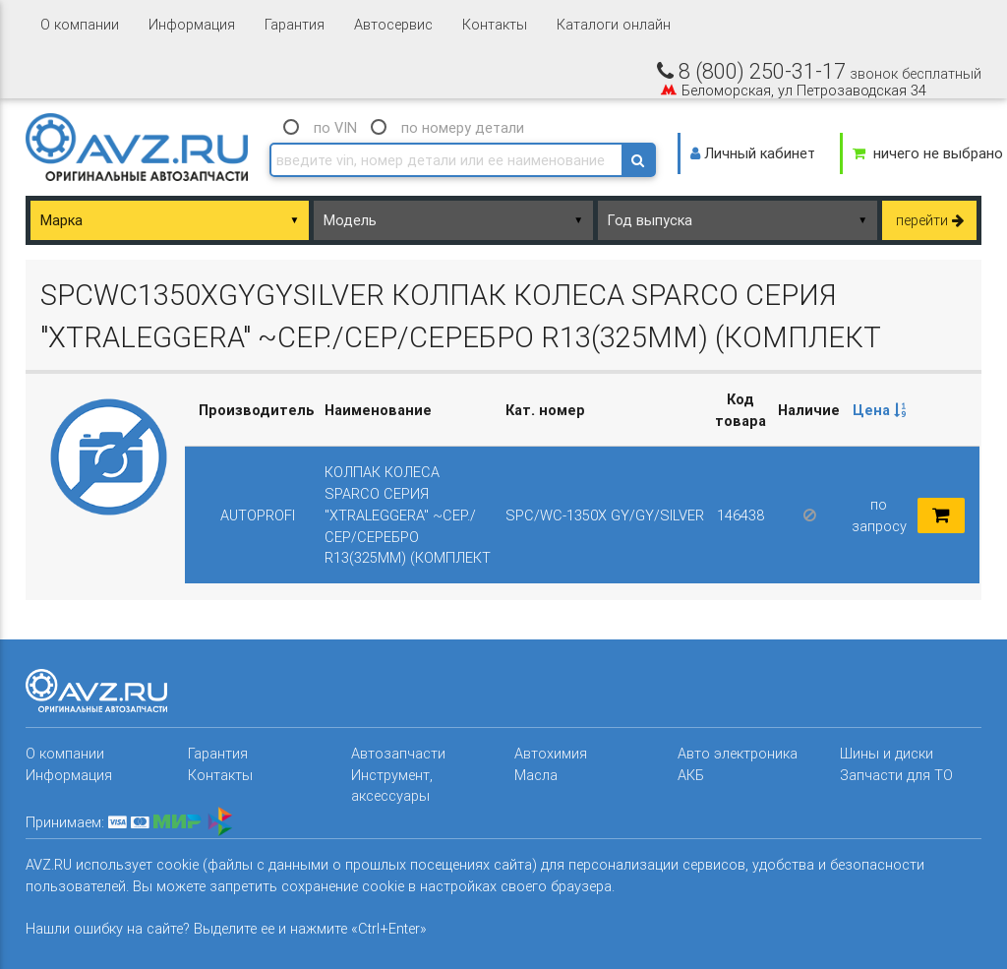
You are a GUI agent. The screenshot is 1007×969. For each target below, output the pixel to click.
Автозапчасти (398, 753)
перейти (930, 220)
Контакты (494, 24)
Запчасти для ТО (896, 774)
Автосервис (393, 24)
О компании (79, 24)
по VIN (335, 127)
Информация (191, 24)
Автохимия (550, 753)
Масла (536, 774)
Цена (879, 409)
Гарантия (295, 24)
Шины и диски (886, 753)
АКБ (691, 774)
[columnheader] (878, 410)
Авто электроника (738, 753)
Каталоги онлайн (614, 24)
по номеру (462, 127)
